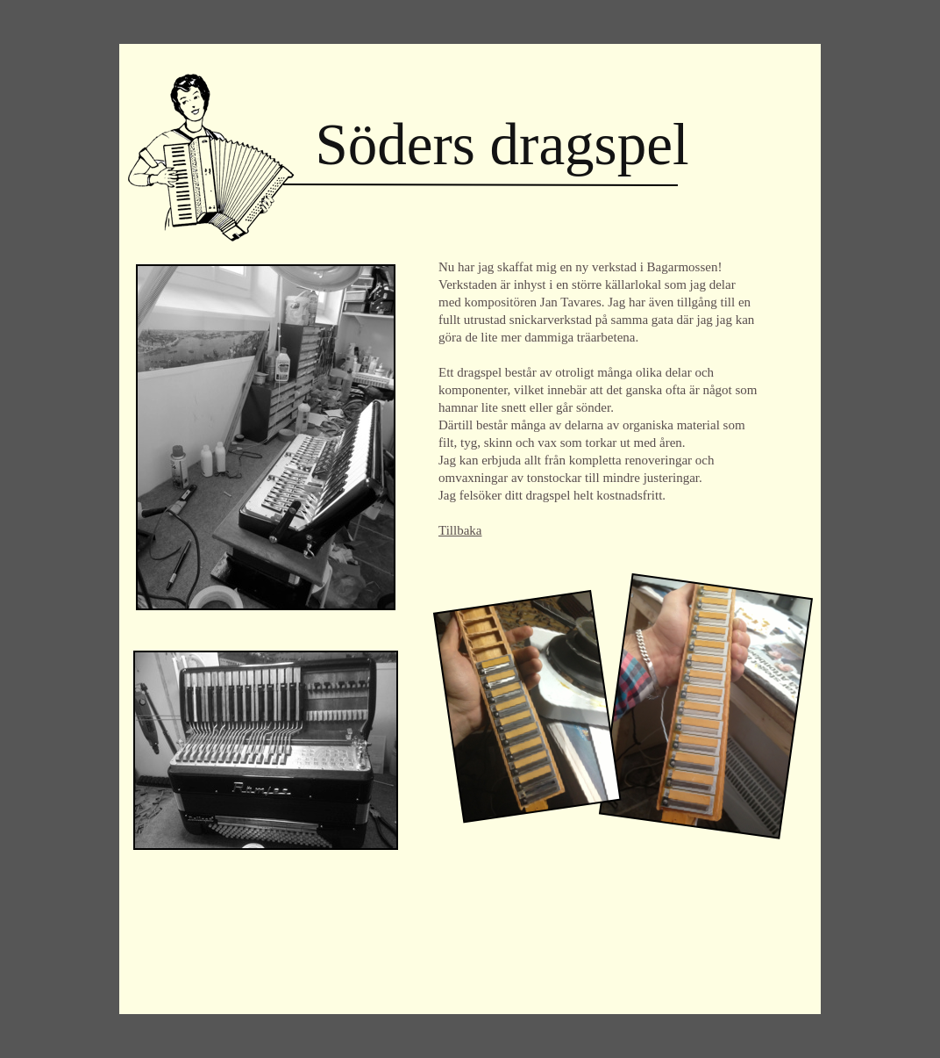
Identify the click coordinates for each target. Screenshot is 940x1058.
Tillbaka (459, 530)
